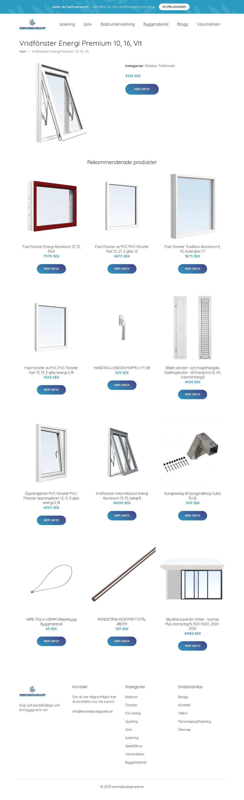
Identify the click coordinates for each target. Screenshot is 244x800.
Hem (22, 57)
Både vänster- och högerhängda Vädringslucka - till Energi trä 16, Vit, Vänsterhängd (192, 378)
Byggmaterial (155, 26)
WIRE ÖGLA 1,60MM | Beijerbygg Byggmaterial (51, 627)
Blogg (182, 26)
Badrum (131, 702)
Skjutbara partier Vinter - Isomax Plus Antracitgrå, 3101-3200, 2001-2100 (192, 629)
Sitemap (184, 735)
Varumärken (208, 26)
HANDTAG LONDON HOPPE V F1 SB (122, 373)
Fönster (151, 71)
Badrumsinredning (118, 26)
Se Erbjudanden (174, 6)
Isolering (67, 26)
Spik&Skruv (134, 752)
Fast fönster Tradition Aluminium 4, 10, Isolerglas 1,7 (192, 254)
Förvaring (133, 719)
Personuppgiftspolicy (194, 727)
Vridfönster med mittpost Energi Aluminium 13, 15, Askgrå (122, 501)
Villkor (183, 719)
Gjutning (131, 727)
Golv (88, 26)
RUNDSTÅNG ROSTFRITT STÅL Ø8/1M (122, 627)
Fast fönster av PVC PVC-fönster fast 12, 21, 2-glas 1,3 (122, 254)
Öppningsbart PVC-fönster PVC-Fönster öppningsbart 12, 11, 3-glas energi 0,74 (51, 504)
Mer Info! (142, 95)
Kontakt (184, 711)
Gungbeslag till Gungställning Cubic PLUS (192, 501)
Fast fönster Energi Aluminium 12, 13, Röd (51, 254)
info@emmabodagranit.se (92, 717)
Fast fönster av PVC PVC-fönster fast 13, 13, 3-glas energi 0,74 (51, 375)
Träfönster (167, 71)
